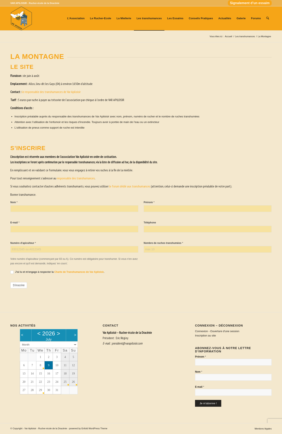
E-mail (14, 222)
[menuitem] (249, 3)
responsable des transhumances (76, 178)
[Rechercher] (268, 18)
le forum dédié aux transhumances (129, 186)
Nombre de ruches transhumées (163, 242)
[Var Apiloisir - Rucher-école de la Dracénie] (21, 18)
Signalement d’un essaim (250, 3)
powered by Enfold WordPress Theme (88, 428)
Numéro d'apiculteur (23, 242)
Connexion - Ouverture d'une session (217, 331)
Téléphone (150, 222)
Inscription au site (205, 335)
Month (26, 344)
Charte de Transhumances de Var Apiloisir (79, 272)
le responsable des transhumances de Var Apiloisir (51, 92)
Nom (14, 202)
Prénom (149, 202)
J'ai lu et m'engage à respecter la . (57, 272)
